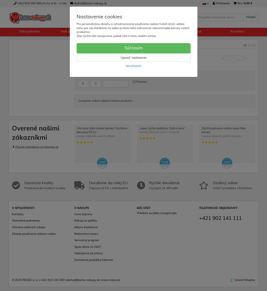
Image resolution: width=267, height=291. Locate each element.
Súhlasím (133, 48)
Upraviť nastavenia (133, 58)
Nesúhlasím (134, 66)
